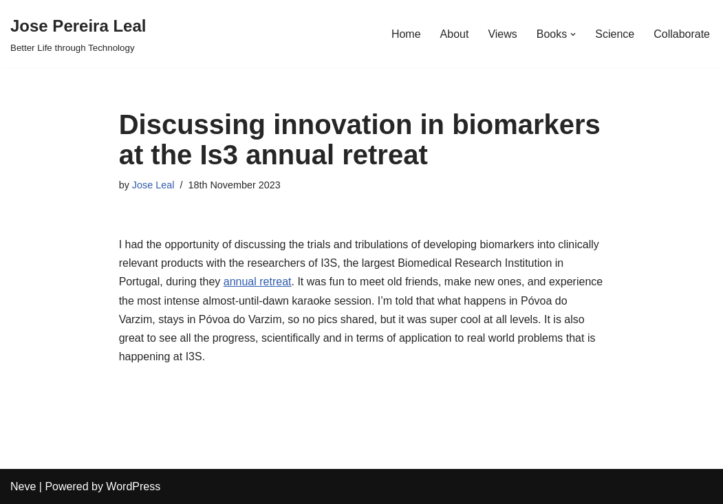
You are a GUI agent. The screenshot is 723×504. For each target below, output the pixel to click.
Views (502, 34)
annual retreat (258, 281)
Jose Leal (153, 184)
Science (614, 34)
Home (406, 34)
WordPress (133, 486)
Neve (23, 486)
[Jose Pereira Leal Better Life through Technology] (78, 34)
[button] (573, 34)
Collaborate (682, 34)
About (454, 34)
